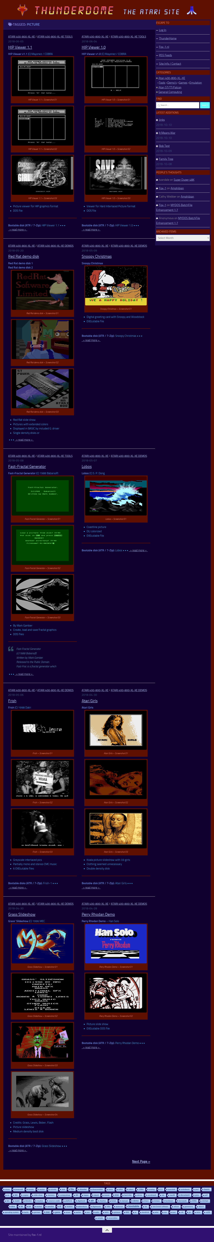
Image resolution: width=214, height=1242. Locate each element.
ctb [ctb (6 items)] (182, 1212)
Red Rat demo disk (23, 256)
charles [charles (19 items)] (102, 1201)
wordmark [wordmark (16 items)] (152, 1195)
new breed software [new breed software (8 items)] (160, 1207)
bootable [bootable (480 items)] (133, 1206)
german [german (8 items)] (37, 1212)
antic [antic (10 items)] (97, 1212)
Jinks (162, 120)
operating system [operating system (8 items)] (12, 1212)
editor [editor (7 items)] (120, 1189)
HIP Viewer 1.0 (94, 47)
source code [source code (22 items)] (54, 1201)
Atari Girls (90, 701)
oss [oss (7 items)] (165, 1212)
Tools (162, 82)
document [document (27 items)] (185, 1195)
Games (183, 82)
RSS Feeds (165, 55)
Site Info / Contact (170, 64)
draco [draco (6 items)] (146, 1201)
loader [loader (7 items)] (17, 1201)
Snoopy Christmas (97, 256)
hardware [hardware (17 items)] (169, 1201)
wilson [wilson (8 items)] (176, 1207)
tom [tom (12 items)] (88, 1212)
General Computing (170, 92)
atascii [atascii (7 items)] (201, 1207)
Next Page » (141, 1161)
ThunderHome (168, 38)
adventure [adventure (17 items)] (82, 1207)
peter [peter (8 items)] (156, 1212)
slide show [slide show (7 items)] (38, 1195)
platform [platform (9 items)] (68, 1201)
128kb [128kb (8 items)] (141, 1189)
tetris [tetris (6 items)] (107, 1212)
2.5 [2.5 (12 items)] (161, 1189)
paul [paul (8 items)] (197, 1189)
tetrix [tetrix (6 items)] (198, 1212)
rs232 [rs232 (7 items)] (208, 1212)
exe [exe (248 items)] (48, 1212)
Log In (162, 30)
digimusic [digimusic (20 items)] (96, 1207)
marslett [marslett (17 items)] (171, 1189)
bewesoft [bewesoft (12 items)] (19, 1189)
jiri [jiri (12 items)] (190, 1212)
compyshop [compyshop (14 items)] (65, 1195)
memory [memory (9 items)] (51, 1195)
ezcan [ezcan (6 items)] (68, 1212)
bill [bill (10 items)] (29, 1207)
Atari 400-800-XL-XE (21, 36)
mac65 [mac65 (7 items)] (172, 1195)
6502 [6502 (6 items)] (127, 1212)
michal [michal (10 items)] (39, 1207)
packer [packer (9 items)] (78, 1212)
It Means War (167, 133)
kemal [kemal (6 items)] (113, 1201)
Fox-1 (162, 188)
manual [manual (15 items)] (124, 1201)
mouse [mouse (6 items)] (106, 1195)
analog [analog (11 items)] (152, 1189)
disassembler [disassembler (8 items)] (97, 1189)
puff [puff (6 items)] (206, 1195)
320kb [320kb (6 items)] (194, 1201)
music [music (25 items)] (31, 1189)
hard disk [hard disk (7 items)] (127, 1195)
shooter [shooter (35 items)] (83, 1189)
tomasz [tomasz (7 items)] (157, 1201)
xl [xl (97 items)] (60, 1206)
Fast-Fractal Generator (27, 466)
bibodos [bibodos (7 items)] (28, 1201)
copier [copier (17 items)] (25, 1195)
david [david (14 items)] (96, 1195)
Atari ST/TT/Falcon (169, 87)
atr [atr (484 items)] (92, 1200)
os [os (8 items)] (8, 1195)
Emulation (195, 82)
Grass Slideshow (21, 914)
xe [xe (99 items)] (21, 1206)
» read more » (17, 229)
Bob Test (164, 146)
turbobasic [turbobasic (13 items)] (185, 1189)
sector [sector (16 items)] (42, 1189)
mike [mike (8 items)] (108, 1207)
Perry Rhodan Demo (98, 914)
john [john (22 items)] (197, 1195)
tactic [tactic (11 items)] (26, 1212)
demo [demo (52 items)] (136, 1201)
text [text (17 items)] (174, 1212)
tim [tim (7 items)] (146, 1207)
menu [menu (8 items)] (110, 1189)
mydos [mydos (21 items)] (40, 1201)
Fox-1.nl (164, 47)
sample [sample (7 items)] (100, 1218)
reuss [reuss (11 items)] (7, 1189)
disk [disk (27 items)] (117, 1195)
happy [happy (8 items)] (86, 1195)
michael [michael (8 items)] (205, 1201)
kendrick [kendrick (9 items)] (145, 1212)
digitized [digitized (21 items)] (81, 1201)
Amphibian (177, 188)
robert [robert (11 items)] (130, 1189)
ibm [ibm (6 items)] (8, 1201)
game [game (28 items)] (57, 1212)
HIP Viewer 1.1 (20, 47)
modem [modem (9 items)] (69, 1207)
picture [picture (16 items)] (117, 1212)
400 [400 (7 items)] (76, 1195)
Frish (12, 701)
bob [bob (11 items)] (63, 1189)
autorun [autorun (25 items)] (119, 1206)
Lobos (87, 466)
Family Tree (166, 159)
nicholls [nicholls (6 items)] (53, 1189)
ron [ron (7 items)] (163, 1195)
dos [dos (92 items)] (13, 1206)
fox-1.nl (36, 1235)
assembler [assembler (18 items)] (113, 1218)
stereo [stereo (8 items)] (139, 1195)
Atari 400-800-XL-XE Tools (55, 36)
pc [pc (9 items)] (136, 1212)
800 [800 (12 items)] (16, 1195)
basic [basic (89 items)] (207, 1189)
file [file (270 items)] (72, 1189)
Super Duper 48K (184, 180)
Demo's (172, 82)
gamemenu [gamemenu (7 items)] (188, 1207)
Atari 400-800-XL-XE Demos (55, 245)
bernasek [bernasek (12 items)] (183, 1201)
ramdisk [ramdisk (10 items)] (50, 1207)
